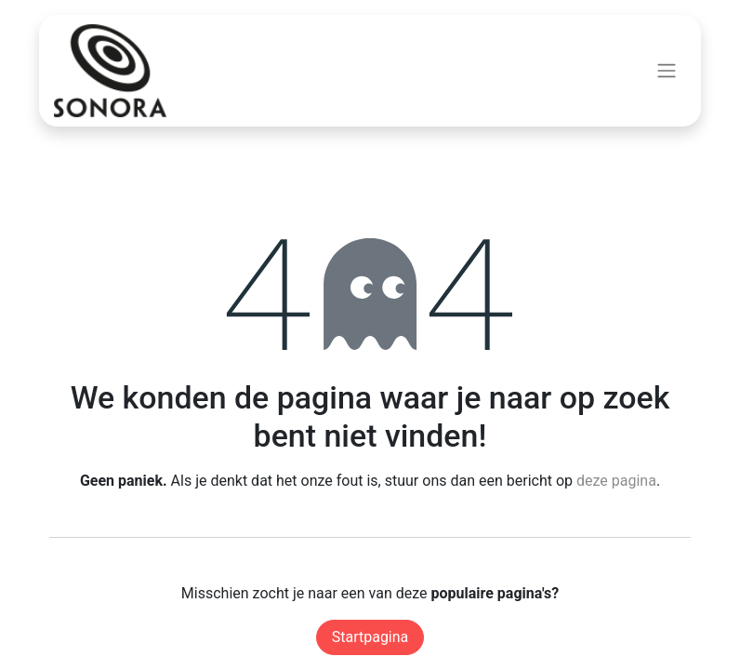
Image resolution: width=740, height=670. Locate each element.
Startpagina (370, 637)
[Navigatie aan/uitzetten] (666, 71)
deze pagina (616, 480)
